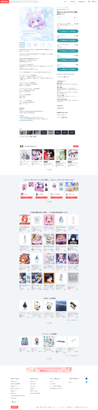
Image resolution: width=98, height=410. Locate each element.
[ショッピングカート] (89, 1)
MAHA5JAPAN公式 (30, 146)
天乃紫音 (41, 194)
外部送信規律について (70, 407)
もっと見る (49, 202)
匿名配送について (14, 386)
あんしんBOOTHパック (61, 92)
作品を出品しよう (82, 1)
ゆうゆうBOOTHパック (70, 92)
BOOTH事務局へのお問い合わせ (56, 388)
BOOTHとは (73, 1)
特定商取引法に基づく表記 (62, 112)
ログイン (65, 1)
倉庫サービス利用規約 (48, 407)
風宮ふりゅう (72, 194)
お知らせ (51, 381)
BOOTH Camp (13, 398)
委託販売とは (13, 393)
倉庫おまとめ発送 (33, 390)
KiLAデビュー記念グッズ (48, 163)
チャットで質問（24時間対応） (56, 386)
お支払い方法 (60, 108)
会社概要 (37, 407)
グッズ (58, 7)
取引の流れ (60, 105)
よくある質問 (52, 383)
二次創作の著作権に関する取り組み (18, 395)
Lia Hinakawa (57, 194)
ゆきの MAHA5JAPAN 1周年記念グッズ (37, 162)
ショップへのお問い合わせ (62, 117)
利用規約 (41, 407)
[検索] (36, 2)
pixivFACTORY (59, 100)
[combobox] (24, 2)
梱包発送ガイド (14, 390)
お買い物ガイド (33, 383)
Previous (21, 24)
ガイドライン (54, 407)
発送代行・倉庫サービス (15, 388)
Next (53, 24)
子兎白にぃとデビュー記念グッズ (25, 162)
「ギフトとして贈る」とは (63, 76)
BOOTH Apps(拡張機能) (15, 383)
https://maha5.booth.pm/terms (26, 120)
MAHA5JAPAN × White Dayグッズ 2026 (73, 164)
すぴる (25, 194)
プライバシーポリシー (61, 114)
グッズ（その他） (64, 7)
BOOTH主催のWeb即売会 (35, 393)
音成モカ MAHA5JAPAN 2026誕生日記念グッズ (61, 164)
